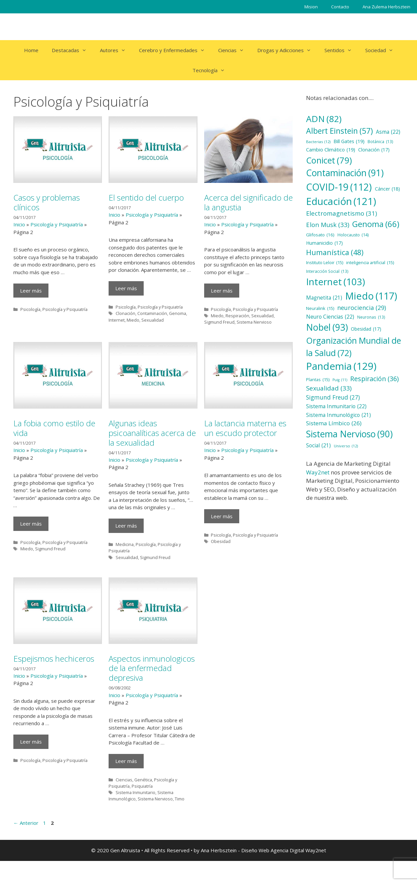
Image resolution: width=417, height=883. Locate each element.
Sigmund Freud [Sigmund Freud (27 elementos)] (333, 397)
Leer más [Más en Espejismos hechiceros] (31, 741)
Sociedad (382, 50)
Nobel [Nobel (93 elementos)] (327, 327)
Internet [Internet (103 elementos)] (335, 282)
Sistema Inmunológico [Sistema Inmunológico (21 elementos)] (338, 415)
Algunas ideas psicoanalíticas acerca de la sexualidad (152, 433)
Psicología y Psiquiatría (56, 224)
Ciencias (234, 50)
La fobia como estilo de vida (54, 428)
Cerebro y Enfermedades (175, 50)
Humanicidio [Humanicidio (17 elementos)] (324, 243)
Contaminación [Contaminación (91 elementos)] (345, 173)
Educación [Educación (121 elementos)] (341, 201)
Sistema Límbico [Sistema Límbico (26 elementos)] (334, 423)
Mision (311, 7)
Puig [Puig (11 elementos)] (339, 379)
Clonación (125, 313)
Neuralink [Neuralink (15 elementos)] (320, 308)
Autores (116, 50)
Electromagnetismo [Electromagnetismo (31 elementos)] (341, 213)
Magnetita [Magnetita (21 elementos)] (324, 298)
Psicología (30, 309)
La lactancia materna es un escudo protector (245, 428)
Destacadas (72, 50)
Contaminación (152, 313)
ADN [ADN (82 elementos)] (323, 118)
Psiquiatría (142, 786)
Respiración (237, 316)
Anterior (25, 822)
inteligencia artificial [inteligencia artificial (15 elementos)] (370, 262)
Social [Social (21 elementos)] (318, 445)
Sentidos (341, 50)
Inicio (19, 224)
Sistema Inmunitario (135, 792)
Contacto (340, 7)
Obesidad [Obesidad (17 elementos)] (366, 329)
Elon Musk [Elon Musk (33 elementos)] (327, 224)
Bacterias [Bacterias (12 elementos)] (318, 142)
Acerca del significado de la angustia (248, 202)
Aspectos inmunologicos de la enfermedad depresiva (152, 668)
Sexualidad (152, 320)
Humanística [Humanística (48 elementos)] (335, 252)
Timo (179, 799)
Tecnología (212, 70)
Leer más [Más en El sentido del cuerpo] (126, 288)
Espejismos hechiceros (53, 658)
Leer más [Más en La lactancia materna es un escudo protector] (222, 516)
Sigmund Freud (219, 322)
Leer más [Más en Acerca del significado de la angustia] (222, 290)
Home (31, 50)
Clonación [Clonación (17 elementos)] (374, 149)
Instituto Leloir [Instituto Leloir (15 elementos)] (324, 262)
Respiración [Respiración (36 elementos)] (374, 378)
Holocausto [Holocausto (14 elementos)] (353, 235)
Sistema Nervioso (254, 322)
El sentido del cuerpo (146, 197)
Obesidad (221, 541)
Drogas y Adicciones (287, 50)
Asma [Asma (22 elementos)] (388, 132)
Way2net (317, 472)
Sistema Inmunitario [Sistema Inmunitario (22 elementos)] (336, 407)
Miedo (133, 320)
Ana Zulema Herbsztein (386, 7)
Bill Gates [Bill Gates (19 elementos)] (349, 141)
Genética (143, 780)
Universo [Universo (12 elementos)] (346, 446)
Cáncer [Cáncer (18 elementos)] (387, 188)
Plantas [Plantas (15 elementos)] (317, 379)
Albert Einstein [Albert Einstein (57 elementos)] (339, 130)
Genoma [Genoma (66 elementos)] (375, 224)
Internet (117, 320)
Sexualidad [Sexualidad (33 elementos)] (329, 388)
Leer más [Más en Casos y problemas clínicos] (31, 290)
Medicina (125, 544)
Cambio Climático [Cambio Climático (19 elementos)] (330, 149)
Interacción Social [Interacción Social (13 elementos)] (327, 271)
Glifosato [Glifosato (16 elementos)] (320, 234)
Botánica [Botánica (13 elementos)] (380, 142)
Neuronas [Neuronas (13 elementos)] (371, 317)
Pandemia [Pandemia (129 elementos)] (341, 366)
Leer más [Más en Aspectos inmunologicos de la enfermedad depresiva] (126, 761)
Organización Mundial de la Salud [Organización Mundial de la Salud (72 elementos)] (353, 347)
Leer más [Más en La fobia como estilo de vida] (31, 523)
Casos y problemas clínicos (46, 202)
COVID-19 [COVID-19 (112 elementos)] (339, 187)
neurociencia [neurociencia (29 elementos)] (361, 307)
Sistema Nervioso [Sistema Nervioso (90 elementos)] (349, 434)
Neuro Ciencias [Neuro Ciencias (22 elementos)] (330, 317)
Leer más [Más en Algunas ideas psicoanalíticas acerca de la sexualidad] (126, 525)
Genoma (177, 313)
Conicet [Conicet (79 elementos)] (329, 160)
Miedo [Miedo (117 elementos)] (371, 296)
